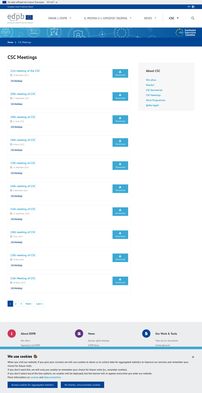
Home (10, 42)
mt (189, 6)
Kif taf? (52, 2)
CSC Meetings (16, 81)
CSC (171, 18)
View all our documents (166, 340)
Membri (150, 85)
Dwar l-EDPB (57, 18)
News (148, 18)
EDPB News (93, 345)
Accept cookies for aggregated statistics (32, 384)
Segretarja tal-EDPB (30, 345)
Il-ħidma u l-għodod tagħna (105, 18)
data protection (52, 377)
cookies (34, 377)
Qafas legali (152, 105)
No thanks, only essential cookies (82, 384)
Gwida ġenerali (162, 345)
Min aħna (151, 79)
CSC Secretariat (154, 90)
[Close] (193, 356)
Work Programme (155, 100)
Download (120, 73)
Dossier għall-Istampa (98, 340)
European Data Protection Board (20, 7)
